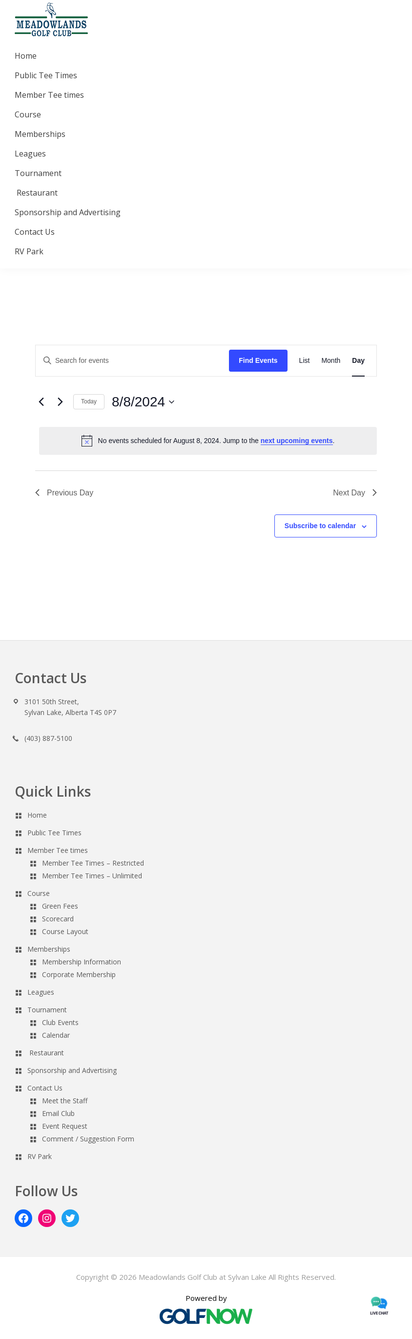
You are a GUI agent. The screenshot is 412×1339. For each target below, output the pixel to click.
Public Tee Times (54, 832)
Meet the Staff (64, 1100)
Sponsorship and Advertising (72, 1070)
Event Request (64, 1126)
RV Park (39, 1156)
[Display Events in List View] (304, 360)
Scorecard (58, 918)
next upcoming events (297, 441)
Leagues (40, 992)
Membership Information (81, 961)
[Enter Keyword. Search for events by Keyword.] (132, 360)
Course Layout (65, 931)
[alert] (208, 440)
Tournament (47, 1009)
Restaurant (46, 1052)
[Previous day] (41, 402)
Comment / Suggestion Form (88, 1138)
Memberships (48, 949)
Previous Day (64, 493)
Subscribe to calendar (320, 526)
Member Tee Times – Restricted (93, 863)
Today (89, 401)
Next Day (355, 493)
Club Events (60, 1022)
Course (38, 893)
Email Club (58, 1113)
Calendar (56, 1035)
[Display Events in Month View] (330, 360)
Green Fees (60, 906)
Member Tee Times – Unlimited (92, 875)
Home (37, 815)
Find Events (258, 360)
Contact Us (44, 1088)
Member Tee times (57, 850)
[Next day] (60, 402)
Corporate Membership (79, 974)
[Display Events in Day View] (358, 360)
